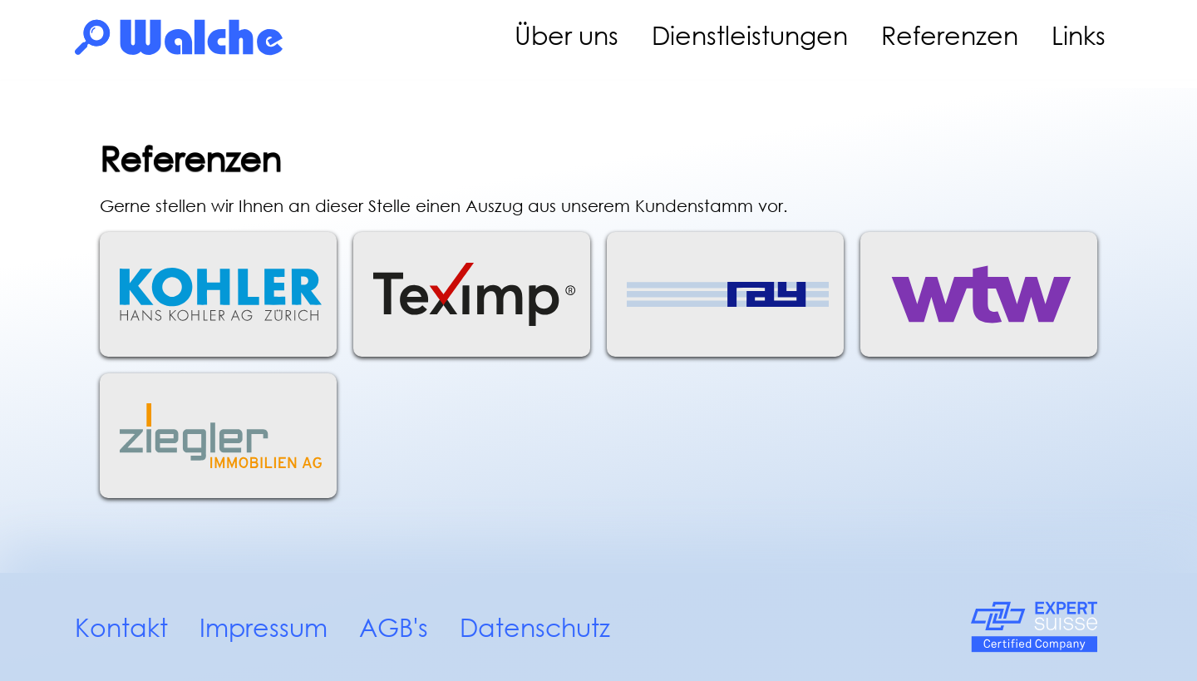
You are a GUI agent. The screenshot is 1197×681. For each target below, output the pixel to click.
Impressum (264, 627)
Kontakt (121, 627)
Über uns (566, 35)
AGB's (393, 627)
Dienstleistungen (750, 35)
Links (1079, 35)
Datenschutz (535, 627)
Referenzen (949, 35)
